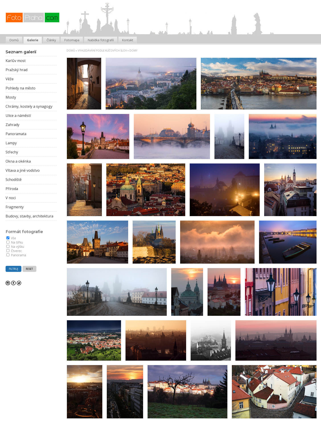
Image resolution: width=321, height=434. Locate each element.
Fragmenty (15, 207)
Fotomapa (71, 40)
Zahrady (12, 124)
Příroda (12, 188)
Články (51, 40)
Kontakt (127, 40)
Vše (11, 238)
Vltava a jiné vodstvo (23, 170)
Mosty (11, 97)
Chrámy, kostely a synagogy (29, 106)
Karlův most (16, 60)
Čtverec (14, 251)
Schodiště (14, 179)
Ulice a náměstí (18, 115)
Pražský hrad (16, 69)
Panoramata (16, 133)
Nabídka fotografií (101, 40)
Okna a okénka (18, 161)
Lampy (11, 143)
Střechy (12, 152)
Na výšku (15, 246)
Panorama (16, 255)
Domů (71, 50)
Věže (10, 78)
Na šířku (14, 242)
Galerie (32, 40)
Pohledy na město (20, 88)
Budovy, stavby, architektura (29, 216)
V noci (11, 197)
